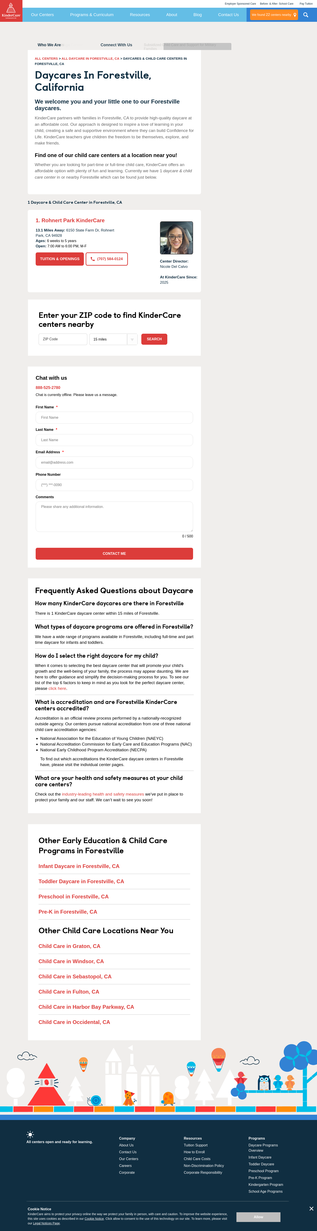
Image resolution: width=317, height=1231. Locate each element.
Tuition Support (196, 1145)
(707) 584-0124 (107, 259)
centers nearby (271, 14)
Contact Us (228, 14)
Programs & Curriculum (92, 14)
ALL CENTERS (46, 58)
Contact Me (114, 553)
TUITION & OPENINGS (59, 259)
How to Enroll (194, 1152)
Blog (198, 14)
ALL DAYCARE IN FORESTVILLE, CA (91, 58)
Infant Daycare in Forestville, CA (79, 866)
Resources (140, 14)
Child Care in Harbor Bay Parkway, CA (86, 1007)
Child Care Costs (197, 1159)
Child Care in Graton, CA (69, 946)
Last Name (114, 437)
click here (57, 688)
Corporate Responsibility (203, 1172)
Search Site (305, 16)
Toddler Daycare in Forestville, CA (81, 881)
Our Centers (42, 14)
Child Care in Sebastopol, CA (75, 976)
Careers (125, 1166)
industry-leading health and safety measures (103, 794)
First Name (114, 414)
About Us (126, 1145)
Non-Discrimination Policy (204, 1166)
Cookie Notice (94, 1218)
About (171, 14)
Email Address (114, 459)
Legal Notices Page (46, 1223)
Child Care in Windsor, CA (71, 961)
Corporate (127, 1172)
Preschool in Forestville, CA (74, 897)
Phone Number (114, 482)
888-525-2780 (48, 387)
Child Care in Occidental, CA (74, 1022)
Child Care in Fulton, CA (69, 992)
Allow (258, 1217)
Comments (45, 497)
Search (154, 339)
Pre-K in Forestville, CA (68, 912)
